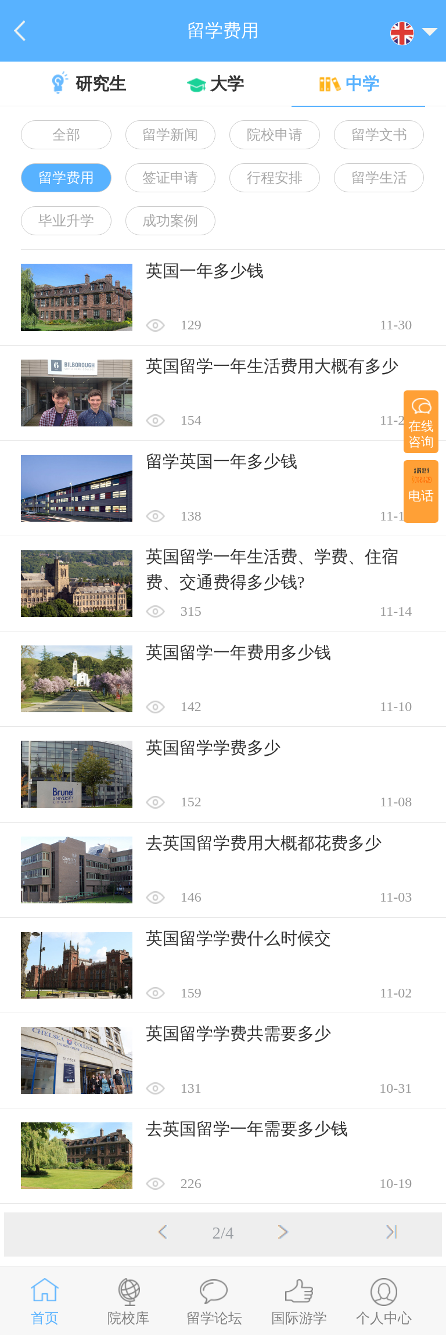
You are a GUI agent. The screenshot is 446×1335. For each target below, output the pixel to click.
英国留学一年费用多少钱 (238, 652)
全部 (66, 134)
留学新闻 (170, 134)
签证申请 (170, 177)
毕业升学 (66, 220)
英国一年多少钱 (205, 270)
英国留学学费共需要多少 (238, 1033)
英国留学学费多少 (213, 747)
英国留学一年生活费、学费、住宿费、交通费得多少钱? (272, 569)
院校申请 (275, 134)
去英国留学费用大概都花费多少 (264, 843)
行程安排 (275, 177)
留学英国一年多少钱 (221, 461)
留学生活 (379, 177)
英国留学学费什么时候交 (238, 938)
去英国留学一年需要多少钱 (247, 1128)
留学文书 (379, 134)
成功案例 (170, 220)
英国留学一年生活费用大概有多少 (272, 366)
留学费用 (66, 177)
